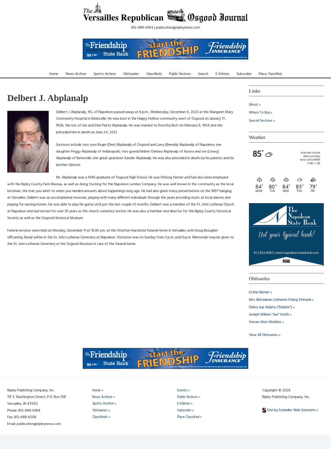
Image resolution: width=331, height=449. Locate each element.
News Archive (76, 74)
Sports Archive (105, 74)
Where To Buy (259, 113)
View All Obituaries (263, 334)
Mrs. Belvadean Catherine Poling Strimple (280, 300)
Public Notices (180, 74)
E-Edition (222, 74)
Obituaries (131, 74)
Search (203, 74)
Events (182, 389)
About (254, 105)
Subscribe (244, 74)
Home (53, 74)
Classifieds (154, 74)
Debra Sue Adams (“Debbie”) (270, 307)
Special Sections (261, 121)
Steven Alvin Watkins (265, 322)
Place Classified (270, 74)
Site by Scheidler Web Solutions (288, 409)
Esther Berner (259, 293)
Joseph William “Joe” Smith (269, 314)
